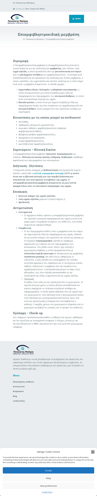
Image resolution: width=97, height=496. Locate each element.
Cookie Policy (47, 492)
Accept (48, 470)
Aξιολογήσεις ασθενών (23, 382)
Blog (15, 396)
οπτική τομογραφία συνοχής (49, 173)
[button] (92, 451)
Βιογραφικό (18, 391)
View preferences (48, 485)
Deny (48, 478)
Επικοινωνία (19, 386)
